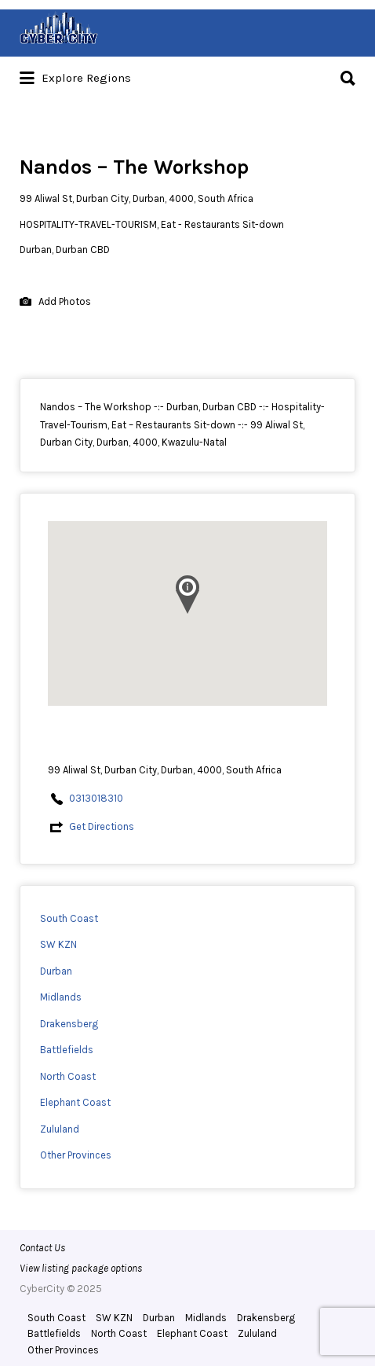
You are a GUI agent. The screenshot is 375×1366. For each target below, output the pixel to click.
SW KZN (58, 944)
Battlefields (66, 1050)
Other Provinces (75, 1155)
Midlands (61, 997)
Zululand (59, 1129)
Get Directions (101, 826)
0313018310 (96, 798)
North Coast (68, 1076)
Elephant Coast (75, 1102)
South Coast (69, 918)
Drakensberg (69, 1024)
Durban (56, 971)
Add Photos (55, 302)
